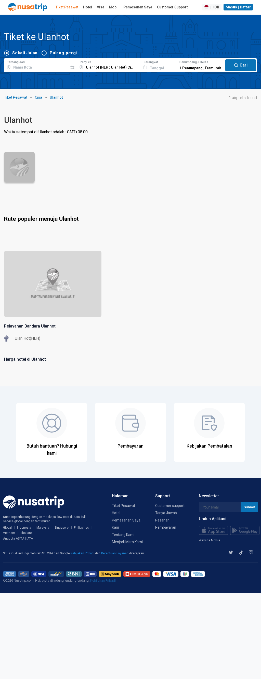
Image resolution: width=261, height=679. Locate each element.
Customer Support (172, 7)
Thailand (26, 533)
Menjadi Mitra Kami (127, 542)
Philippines (81, 527)
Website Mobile (209, 540)
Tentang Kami (123, 535)
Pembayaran (165, 527)
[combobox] (36, 64)
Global (7, 527)
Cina (38, 97)
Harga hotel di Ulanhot (25, 359)
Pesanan (162, 520)
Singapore (62, 527)
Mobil (114, 7)
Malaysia (42, 527)
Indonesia (24, 527)
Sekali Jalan (24, 52)
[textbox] (36, 64)
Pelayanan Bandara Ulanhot (30, 326)
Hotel (87, 7)
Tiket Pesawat (67, 7)
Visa (100, 7)
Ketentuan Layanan (115, 553)
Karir (115, 527)
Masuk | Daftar (238, 7)
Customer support (170, 506)
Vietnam (9, 533)
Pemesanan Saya (137, 7)
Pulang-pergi (63, 52)
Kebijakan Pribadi (83, 553)
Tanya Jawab (166, 513)
